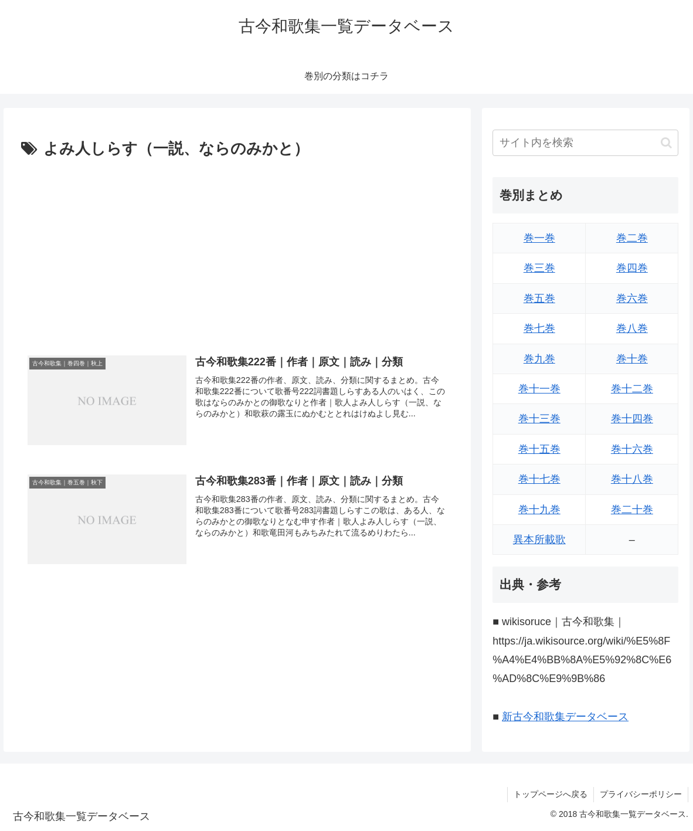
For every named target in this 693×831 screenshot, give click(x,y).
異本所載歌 (539, 539)
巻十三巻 (539, 419)
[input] (585, 143)
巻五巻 (539, 298)
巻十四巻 (632, 419)
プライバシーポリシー (641, 794)
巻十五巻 (539, 449)
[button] (666, 143)
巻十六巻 (632, 449)
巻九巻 (539, 359)
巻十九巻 (539, 509)
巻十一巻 (539, 389)
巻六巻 (632, 298)
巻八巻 (632, 328)
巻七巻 (539, 328)
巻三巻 (539, 268)
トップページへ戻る (550, 794)
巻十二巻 (632, 389)
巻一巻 (539, 238)
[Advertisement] (237, 250)
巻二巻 (632, 238)
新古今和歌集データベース (565, 717)
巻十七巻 (539, 479)
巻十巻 (632, 359)
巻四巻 (632, 268)
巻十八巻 (632, 479)
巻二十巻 (632, 509)
